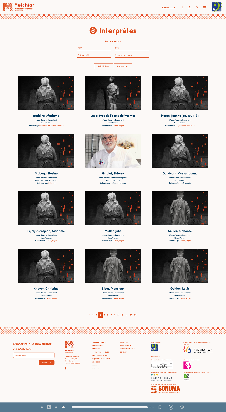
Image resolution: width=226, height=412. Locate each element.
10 (122, 315)
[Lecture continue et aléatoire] (171, 407)
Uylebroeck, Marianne (186, 125)
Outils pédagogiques (100, 352)
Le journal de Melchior (101, 359)
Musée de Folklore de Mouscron (52, 125)
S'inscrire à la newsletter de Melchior (32, 346)
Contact (123, 352)
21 (131, 315)
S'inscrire (46, 362)
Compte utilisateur (127, 349)
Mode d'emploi (125, 345)
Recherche (124, 342)
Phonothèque (97, 345)
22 (135, 315)
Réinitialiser (103, 66)
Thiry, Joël (52, 183)
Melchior (96, 362)
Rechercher (122, 66)
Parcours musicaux (100, 355)
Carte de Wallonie (99, 342)
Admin (94, 365)
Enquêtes (96, 349)
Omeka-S (95, 369)
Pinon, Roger (119, 125)
